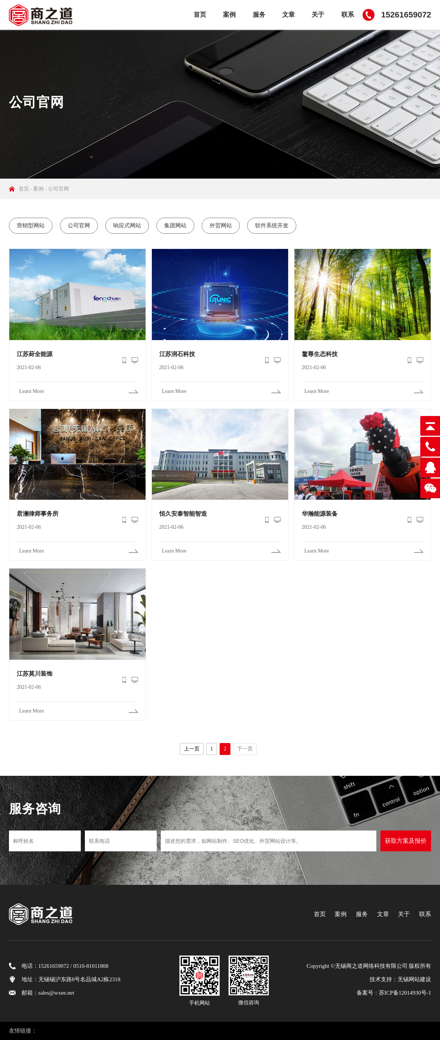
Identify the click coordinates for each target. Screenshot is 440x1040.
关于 (318, 14)
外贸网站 (221, 225)
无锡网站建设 (414, 979)
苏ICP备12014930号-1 (405, 993)
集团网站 (175, 225)
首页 (200, 14)
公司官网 (58, 189)
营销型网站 (31, 225)
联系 (347, 14)
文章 (288, 14)
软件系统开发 (271, 225)
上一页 (192, 749)
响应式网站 (127, 225)
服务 (259, 14)
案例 (229, 14)
